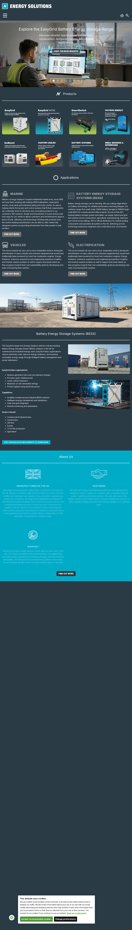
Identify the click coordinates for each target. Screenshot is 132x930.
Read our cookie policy (76, 913)
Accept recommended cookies (36, 919)
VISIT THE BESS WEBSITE (66, 51)
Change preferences (65, 919)
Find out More (66, 574)
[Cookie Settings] (11, 917)
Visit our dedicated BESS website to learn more (26, 442)
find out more (11, 234)
